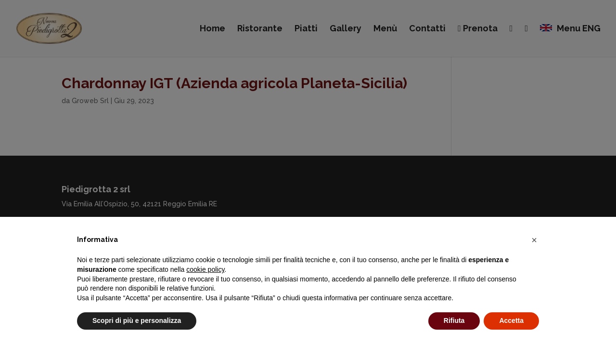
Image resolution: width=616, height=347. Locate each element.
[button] (534, 240)
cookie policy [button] (205, 269)
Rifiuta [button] (454, 320)
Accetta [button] (511, 320)
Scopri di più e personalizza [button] (136, 320)
